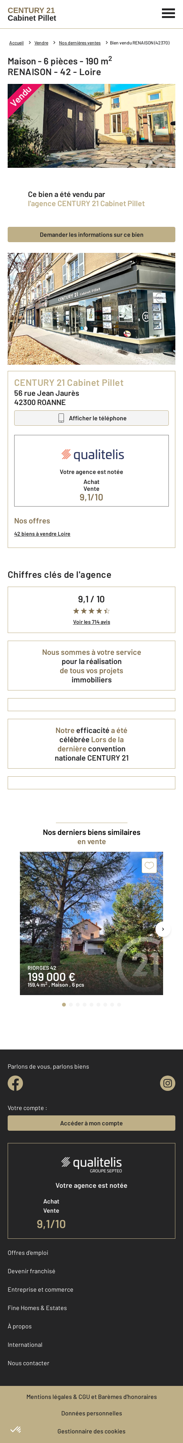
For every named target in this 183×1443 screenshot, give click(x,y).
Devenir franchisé (32, 1270)
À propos (20, 1326)
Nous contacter (28, 1362)
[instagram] (167, 1083)
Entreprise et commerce (41, 1289)
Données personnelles (91, 1413)
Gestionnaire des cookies (91, 1431)
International (25, 1344)
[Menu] (168, 12)
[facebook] (15, 1083)
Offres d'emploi (28, 1252)
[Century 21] (32, 14)
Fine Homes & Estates (37, 1307)
